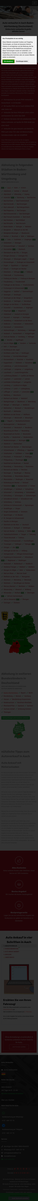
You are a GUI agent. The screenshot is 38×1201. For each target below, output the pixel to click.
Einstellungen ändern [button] (22, 61)
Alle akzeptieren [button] (8, 61)
